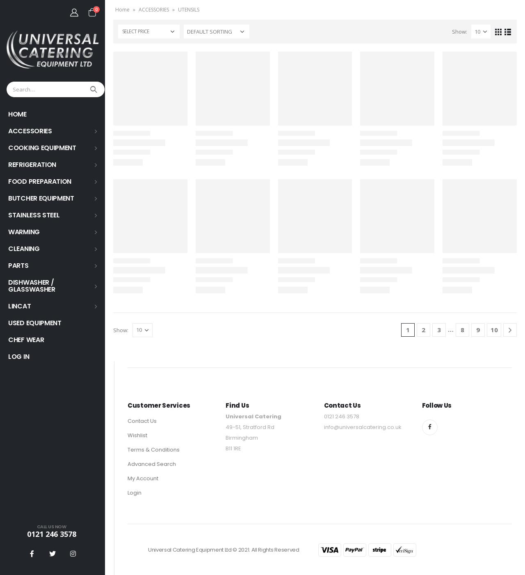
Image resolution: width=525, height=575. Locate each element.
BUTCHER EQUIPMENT (41, 198)
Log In (18, 356)
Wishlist (137, 435)
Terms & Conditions (154, 450)
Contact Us (142, 421)
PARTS (18, 265)
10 (494, 330)
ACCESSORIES (30, 131)
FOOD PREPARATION (39, 181)
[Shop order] (216, 32)
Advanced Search (152, 464)
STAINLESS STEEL (34, 215)
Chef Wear (26, 340)
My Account (143, 478)
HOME (17, 114)
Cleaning (24, 248)
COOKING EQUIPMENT (42, 148)
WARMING (24, 232)
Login (135, 493)
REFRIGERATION (32, 164)
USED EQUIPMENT (35, 323)
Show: (459, 31)
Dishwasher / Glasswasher (31, 286)
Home (122, 9)
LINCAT (19, 306)
